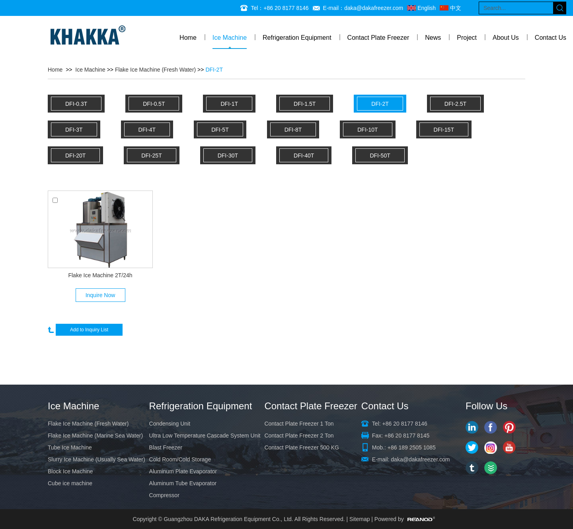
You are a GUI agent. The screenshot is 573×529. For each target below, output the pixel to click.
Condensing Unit (170, 423)
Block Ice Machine (70, 471)
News (433, 37)
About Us (506, 37)
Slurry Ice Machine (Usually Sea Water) (96, 459)
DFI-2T (214, 69)
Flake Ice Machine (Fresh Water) (155, 69)
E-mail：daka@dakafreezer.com (363, 8)
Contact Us (550, 37)
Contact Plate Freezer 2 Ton (298, 435)
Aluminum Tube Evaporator (183, 483)
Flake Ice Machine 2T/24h (100, 275)
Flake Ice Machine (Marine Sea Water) (95, 435)
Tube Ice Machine (70, 447)
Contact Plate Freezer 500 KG (301, 447)
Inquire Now (100, 295)
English (426, 8)
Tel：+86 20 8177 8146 (279, 8)
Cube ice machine (70, 483)
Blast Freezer (165, 447)
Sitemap (359, 519)
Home (188, 37)
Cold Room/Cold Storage (180, 459)
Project (467, 37)
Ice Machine (229, 37)
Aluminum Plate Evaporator (183, 471)
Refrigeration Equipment (297, 37)
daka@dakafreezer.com (420, 459)
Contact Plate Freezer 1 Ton (298, 423)
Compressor (164, 495)
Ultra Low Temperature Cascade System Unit (205, 435)
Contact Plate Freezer (378, 37)
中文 (455, 8)
